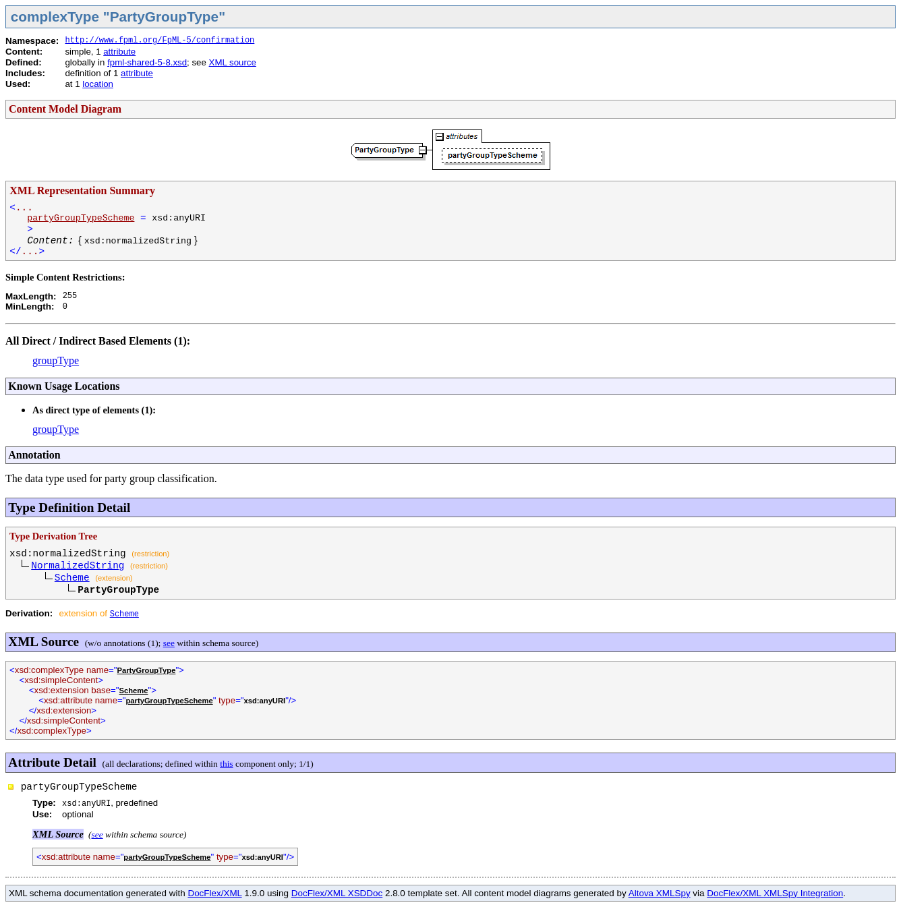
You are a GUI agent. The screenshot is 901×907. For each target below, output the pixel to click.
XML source (232, 62)
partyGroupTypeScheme (80, 218)
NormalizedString (77, 565)
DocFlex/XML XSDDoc (336, 893)
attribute (119, 52)
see (169, 643)
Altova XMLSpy (660, 893)
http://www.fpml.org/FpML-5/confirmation (159, 40)
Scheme (72, 578)
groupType (55, 360)
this (226, 764)
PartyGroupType (146, 670)
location (97, 84)
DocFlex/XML (214, 893)
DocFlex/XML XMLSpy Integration (775, 893)
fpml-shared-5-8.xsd (147, 62)
